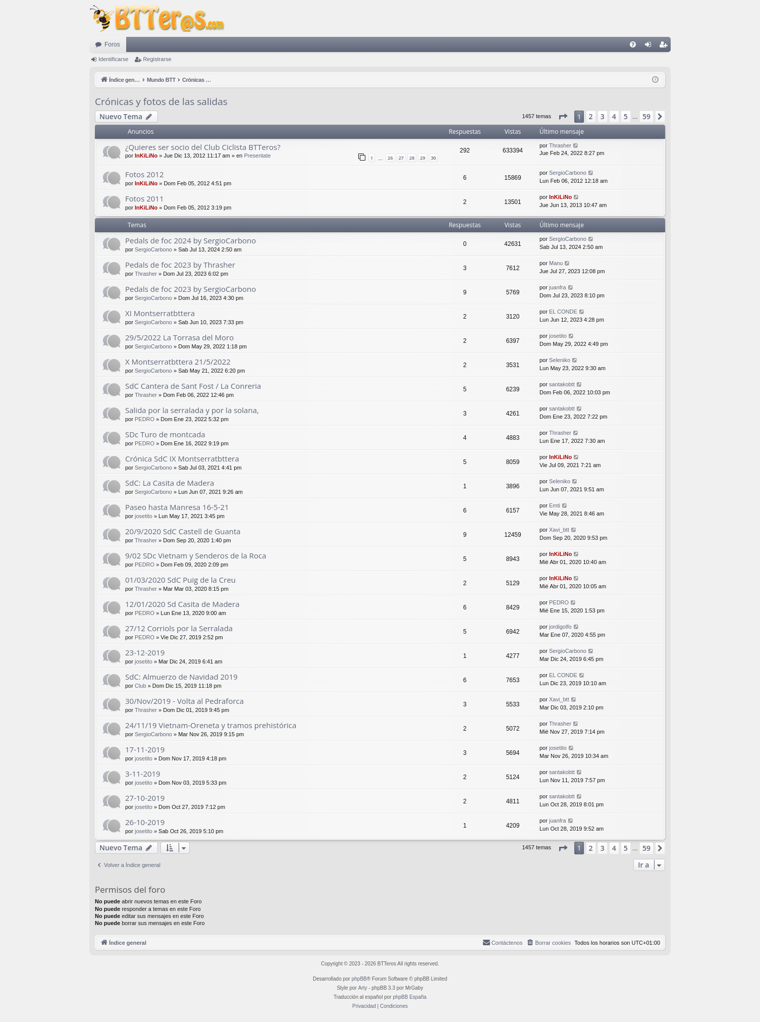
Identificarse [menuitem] (650, 46)
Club (140, 686)
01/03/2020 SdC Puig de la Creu (180, 580)
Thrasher (560, 145)
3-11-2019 (142, 774)
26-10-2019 (145, 822)
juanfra (557, 287)
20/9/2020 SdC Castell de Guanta (183, 531)
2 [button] (591, 116)
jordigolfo (560, 627)
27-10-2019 (145, 798)
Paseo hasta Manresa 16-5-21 (177, 507)
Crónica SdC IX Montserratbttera (182, 458)
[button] (562, 117)
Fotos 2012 (144, 174)
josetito (558, 336)
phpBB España (409, 997)
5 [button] (626, 116)
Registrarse (157, 59)
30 (433, 158)
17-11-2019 (145, 749)
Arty (362, 988)
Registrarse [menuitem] (665, 46)
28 (411, 158)
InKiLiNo (146, 155)
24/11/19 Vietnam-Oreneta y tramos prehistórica (210, 725)
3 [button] (603, 116)
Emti (554, 505)
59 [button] (646, 116)
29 (422, 158)
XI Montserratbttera (160, 313)
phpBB (359, 979)
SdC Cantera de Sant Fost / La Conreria (193, 386)
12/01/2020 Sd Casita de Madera (182, 604)
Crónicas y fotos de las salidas (161, 101)
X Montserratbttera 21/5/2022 (178, 361)
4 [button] (614, 116)
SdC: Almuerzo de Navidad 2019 (181, 677)
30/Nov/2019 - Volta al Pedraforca (184, 701)
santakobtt (562, 384)
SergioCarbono (567, 173)
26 (390, 158)
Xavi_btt (559, 530)
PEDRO (144, 419)
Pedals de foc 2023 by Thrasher (180, 265)
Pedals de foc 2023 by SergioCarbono (190, 289)
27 (401, 158)
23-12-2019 (145, 652)
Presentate (257, 155)
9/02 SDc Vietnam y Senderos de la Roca (195, 555)
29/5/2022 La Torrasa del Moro (179, 337)
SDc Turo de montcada (165, 434)
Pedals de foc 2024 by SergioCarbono (190, 240)
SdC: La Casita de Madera (169, 483)
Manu (556, 263)
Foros (112, 44)
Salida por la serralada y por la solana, (192, 410)
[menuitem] (632, 44)
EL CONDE (563, 312)
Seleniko (559, 360)
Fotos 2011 (144, 198)
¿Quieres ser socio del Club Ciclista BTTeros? (203, 147)
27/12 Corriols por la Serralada (179, 628)
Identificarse (113, 59)
